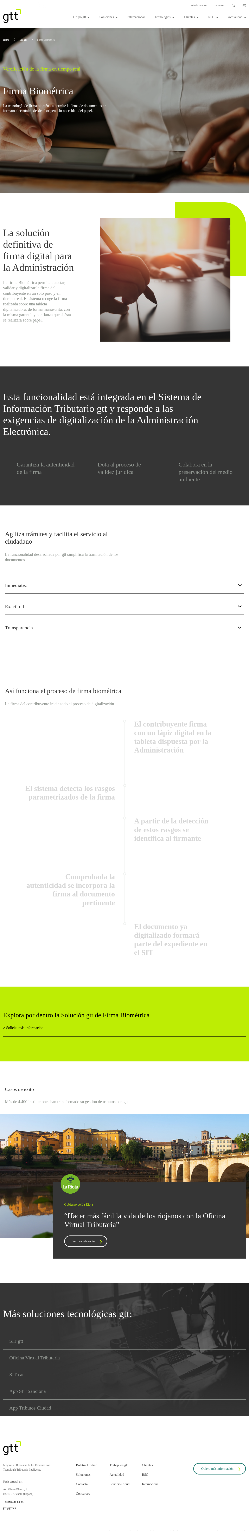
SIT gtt (16, 1341)
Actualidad (235, 17)
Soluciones (106, 17)
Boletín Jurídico (198, 5)
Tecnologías (163, 17)
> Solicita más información (23, 1028)
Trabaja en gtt (119, 1465)
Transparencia (123, 628)
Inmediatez (123, 585)
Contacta (82, 1484)
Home (6, 39)
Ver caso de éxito (88, 1242)
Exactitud (123, 606)
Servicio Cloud (119, 1484)
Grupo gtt (79, 17)
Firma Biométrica (46, 39)
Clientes (189, 17)
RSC (211, 17)
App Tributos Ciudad (30, 1408)
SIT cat (16, 1374)
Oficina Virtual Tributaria (34, 1357)
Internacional (136, 17)
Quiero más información (221, 1469)
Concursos (219, 5)
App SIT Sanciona (27, 1391)
